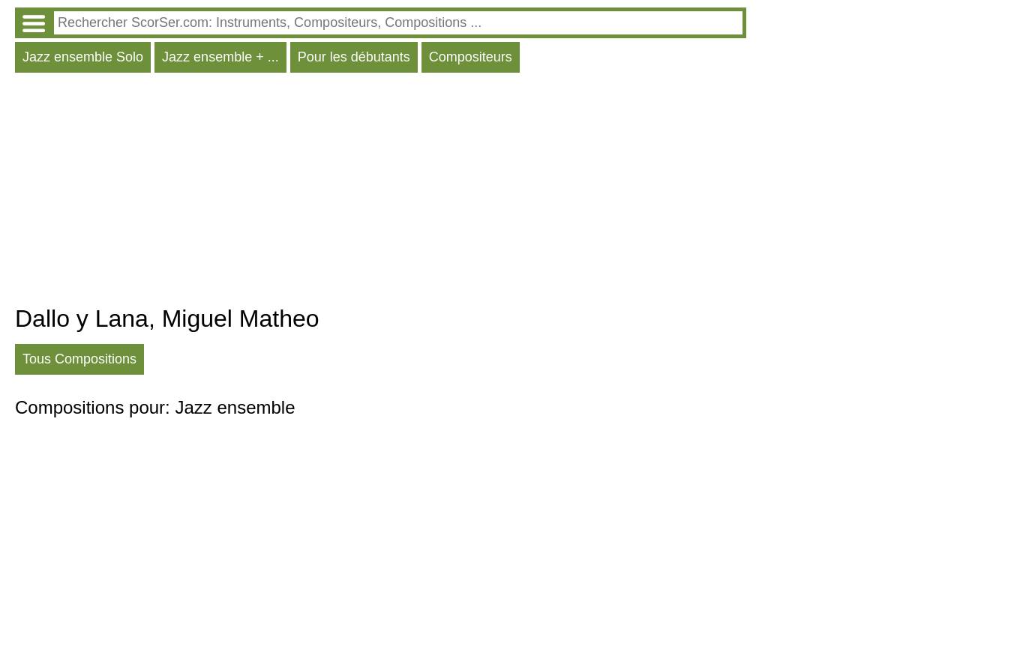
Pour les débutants (354, 56)
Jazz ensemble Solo (82, 56)
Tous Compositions (79, 358)
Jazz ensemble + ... (220, 56)
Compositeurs (470, 56)
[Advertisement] (380, 193)
